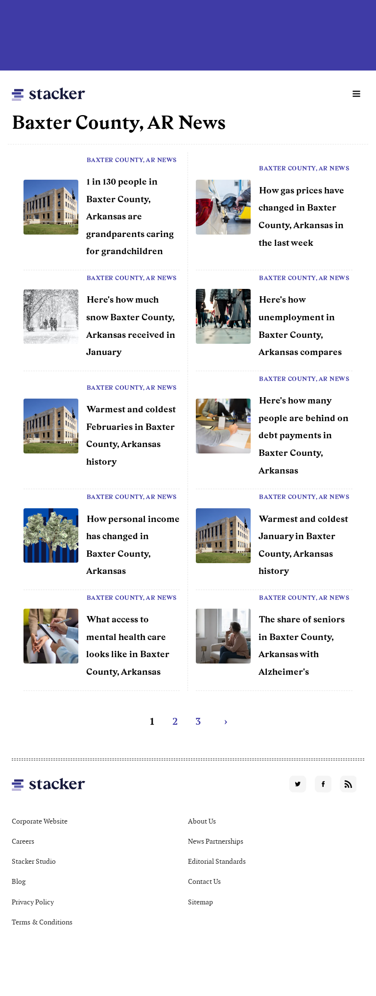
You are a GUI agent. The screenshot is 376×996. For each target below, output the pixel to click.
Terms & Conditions (42, 922)
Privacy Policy (33, 902)
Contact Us (204, 881)
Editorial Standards (217, 861)
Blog (18, 881)
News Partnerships (215, 841)
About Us (202, 821)
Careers (23, 841)
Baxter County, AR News (132, 160)
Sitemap (200, 902)
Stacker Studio (34, 861)
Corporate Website (40, 821)
